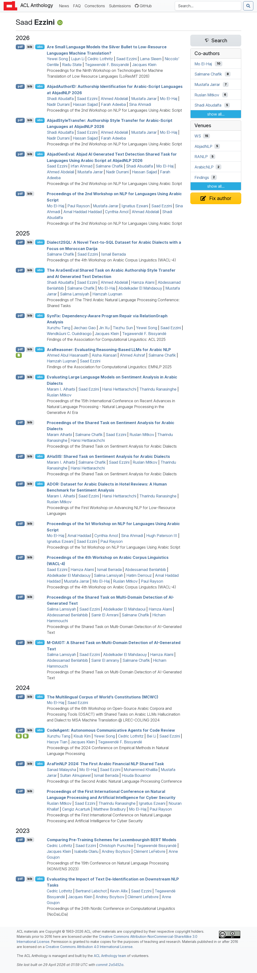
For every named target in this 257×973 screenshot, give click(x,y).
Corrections (96, 5)
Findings (201, 177)
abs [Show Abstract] (40, 47)
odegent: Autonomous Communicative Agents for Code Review (111, 730)
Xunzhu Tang (58, 327)
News (65, 5)
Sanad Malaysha (61, 769)
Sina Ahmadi (140, 104)
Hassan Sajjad (85, 104)
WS (197, 136)
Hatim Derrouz (139, 575)
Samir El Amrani (105, 614)
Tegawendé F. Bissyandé (107, 64)
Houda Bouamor (136, 775)
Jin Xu (104, 327)
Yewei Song (57, 58)
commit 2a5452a (109, 965)
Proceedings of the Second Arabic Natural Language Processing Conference (114, 781)
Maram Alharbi (59, 434)
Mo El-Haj (168, 98)
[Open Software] (19, 736)
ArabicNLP (204, 167)
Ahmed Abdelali (114, 98)
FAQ (78, 5)
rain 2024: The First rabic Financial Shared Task (105, 763)
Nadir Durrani (58, 104)
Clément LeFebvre (149, 851)
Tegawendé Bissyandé (157, 845)
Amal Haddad (79, 535)
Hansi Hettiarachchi (119, 389)
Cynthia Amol (116, 211)
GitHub (143, 5)
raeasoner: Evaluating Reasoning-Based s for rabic (109, 349)
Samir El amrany (105, 660)
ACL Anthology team (110, 956)
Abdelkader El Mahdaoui (124, 609)
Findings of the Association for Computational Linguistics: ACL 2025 (106, 339)
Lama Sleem (150, 58)
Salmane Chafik (109, 166)
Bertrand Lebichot (91, 891)
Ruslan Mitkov (59, 395)
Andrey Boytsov (116, 851)
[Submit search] (248, 5)
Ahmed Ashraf (132, 355)
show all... (216, 114)
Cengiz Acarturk (76, 809)
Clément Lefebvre (143, 896)
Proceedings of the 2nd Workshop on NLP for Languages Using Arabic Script (114, 110)
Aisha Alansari (104, 355)
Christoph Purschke (116, 845)
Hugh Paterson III (161, 535)
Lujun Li (77, 58)
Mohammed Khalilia (141, 769)
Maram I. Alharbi (61, 389)
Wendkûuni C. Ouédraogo (69, 333)
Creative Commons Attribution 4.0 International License (89, 947)
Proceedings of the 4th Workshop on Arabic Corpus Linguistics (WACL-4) (111, 260)
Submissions (121, 5)
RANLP (201, 156)
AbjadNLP (203, 146)
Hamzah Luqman (107, 294)
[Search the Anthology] (208, 5)
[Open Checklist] (19, 355)
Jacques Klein (144, 64)
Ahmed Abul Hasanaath (67, 355)
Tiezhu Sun (123, 327)
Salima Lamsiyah (74, 294)
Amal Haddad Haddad (82, 211)
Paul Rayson (78, 205)
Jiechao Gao (84, 327)
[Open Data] (26, 736)
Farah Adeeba (113, 104)
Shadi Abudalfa (60, 98)
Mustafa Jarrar (144, 98)
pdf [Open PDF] (20, 47)
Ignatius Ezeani (134, 205)
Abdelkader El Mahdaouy (140, 288)
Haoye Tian (57, 741)
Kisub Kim (82, 736)
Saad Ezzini (126, 58)
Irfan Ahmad (81, 166)
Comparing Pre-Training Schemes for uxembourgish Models (111, 839)
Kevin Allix (119, 891)
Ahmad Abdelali (145, 211)
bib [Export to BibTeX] (29, 47)
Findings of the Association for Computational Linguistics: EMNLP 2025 (109, 366)
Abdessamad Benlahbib (145, 569)
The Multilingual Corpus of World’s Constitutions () (102, 696)
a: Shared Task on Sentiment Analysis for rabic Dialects (108, 456)
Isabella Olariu (86, 851)
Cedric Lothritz (100, 58)
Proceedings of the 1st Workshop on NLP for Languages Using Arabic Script (113, 547)
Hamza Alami (142, 282)
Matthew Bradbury (109, 809)
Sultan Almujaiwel (75, 775)
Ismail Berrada (113, 254)
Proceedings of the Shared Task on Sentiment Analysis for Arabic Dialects (112, 446)
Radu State (72, 64)
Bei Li (151, 736)
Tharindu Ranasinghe (158, 389)
